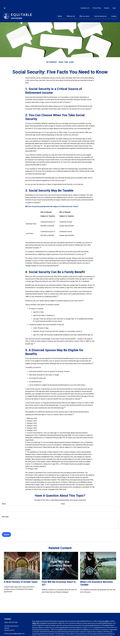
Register (106, 2)
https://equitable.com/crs (85, 630)
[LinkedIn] (5, 2)
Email (63, 498)
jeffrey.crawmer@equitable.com (14, 627)
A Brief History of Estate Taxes (21, 576)
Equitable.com (85, 2)
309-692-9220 (13, 616)
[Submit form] (6, 528)
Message (5, 511)
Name (4, 498)
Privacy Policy (97, 2)
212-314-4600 (103, 615)
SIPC (38, 617)
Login (114, 2)
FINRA (34, 617)
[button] (60, 10)
